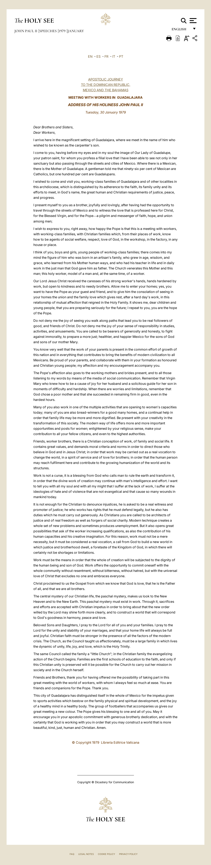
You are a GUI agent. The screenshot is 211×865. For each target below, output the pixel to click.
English (180, 30)
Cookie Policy (106, 854)
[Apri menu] (193, 20)
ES (98, 56)
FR (106, 56)
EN (90, 56)
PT (121, 56)
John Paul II (26, 31)
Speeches (48, 31)
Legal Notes (86, 854)
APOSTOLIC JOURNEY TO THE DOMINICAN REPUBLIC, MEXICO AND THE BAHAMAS (105, 84)
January (76, 31)
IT (113, 56)
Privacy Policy (128, 854)
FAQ (72, 854)
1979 (62, 31)
